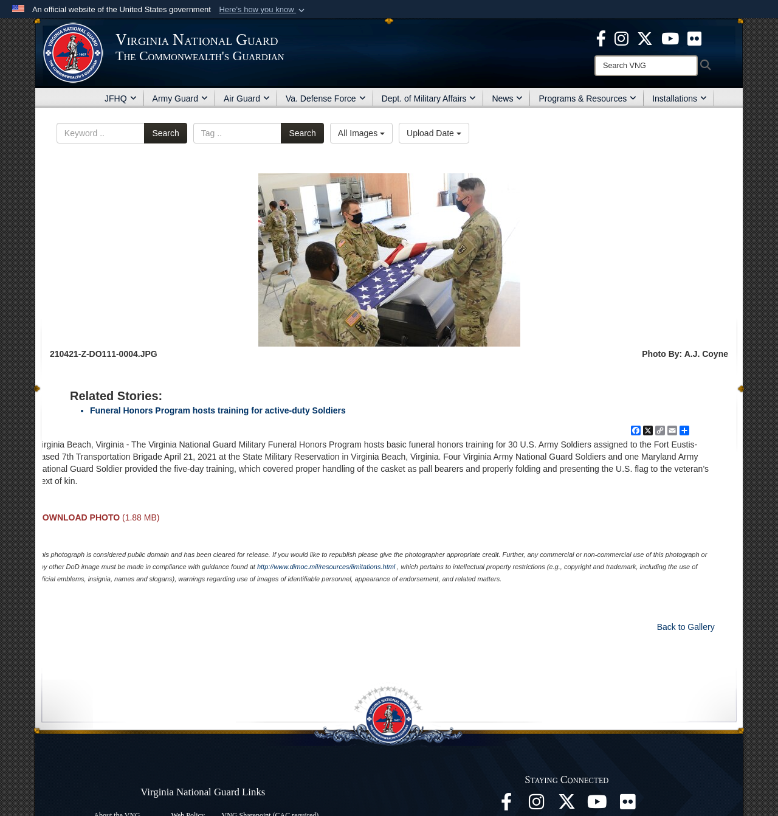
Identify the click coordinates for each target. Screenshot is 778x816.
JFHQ (121, 98)
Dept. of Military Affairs (429, 98)
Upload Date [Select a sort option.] (434, 133)
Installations (679, 98)
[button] (263, 10)
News (507, 98)
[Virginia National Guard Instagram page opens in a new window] (621, 38)
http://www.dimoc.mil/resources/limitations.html (326, 566)
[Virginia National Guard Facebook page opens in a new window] (601, 38)
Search (165, 133)
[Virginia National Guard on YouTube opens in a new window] (670, 38)
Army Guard (180, 98)
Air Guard (247, 98)
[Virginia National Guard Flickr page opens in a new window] (694, 38)
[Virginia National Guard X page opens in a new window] (645, 38)
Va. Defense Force (326, 98)
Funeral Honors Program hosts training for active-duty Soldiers (218, 410)
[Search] (646, 65)
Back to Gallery (686, 627)
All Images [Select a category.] (361, 133)
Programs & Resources (587, 98)
